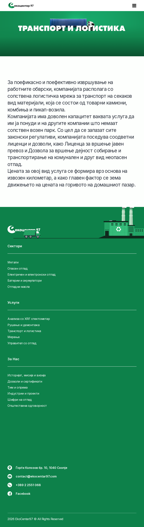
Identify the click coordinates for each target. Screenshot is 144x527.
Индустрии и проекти (23, 393)
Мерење (14, 337)
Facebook (19, 493)
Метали (13, 262)
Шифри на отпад (20, 399)
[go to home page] (21, 5)
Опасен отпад (18, 268)
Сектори (15, 246)
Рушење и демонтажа (23, 325)
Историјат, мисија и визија (27, 375)
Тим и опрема (17, 387)
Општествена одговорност (27, 405)
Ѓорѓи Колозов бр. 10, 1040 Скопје (37, 467)
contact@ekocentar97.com (32, 476)
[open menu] (134, 6)
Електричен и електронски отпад (32, 274)
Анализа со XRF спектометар (29, 319)
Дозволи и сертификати (25, 381)
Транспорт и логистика (24, 331)
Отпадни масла (19, 287)
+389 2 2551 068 (24, 485)
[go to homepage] (24, 229)
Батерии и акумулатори (25, 280)
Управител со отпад (22, 343)
